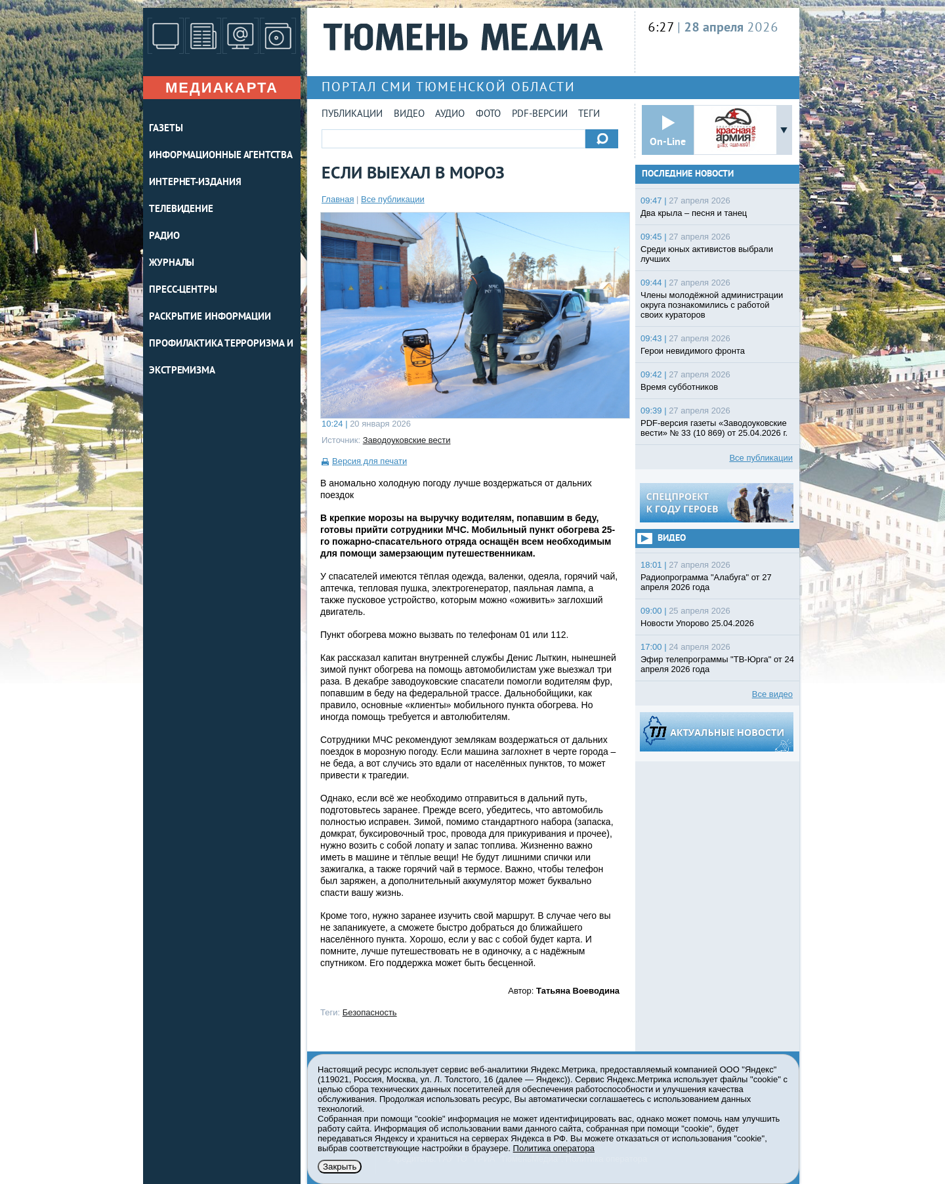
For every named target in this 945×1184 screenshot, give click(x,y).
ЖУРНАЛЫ (171, 263)
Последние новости (688, 174)
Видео (409, 114)
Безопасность (370, 1012)
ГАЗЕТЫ (165, 129)
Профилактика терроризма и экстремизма (221, 357)
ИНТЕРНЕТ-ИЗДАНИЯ (195, 183)
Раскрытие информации (210, 317)
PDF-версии (540, 114)
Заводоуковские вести (407, 440)
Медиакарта (221, 87)
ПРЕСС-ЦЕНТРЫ (183, 290)
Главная (338, 199)
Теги (589, 114)
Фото (488, 114)
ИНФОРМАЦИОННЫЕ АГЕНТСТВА (221, 156)
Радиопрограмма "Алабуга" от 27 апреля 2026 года (706, 582)
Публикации (352, 114)
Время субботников (679, 387)
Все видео (772, 694)
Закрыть (339, 1167)
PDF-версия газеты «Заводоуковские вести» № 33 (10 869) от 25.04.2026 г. (714, 428)
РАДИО (164, 236)
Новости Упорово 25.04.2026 (697, 623)
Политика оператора (554, 1148)
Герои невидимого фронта (692, 351)
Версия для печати (369, 461)
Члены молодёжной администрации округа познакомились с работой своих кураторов (711, 305)
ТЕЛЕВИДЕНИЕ (181, 209)
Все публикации (393, 199)
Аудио (450, 114)
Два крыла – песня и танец (693, 213)
